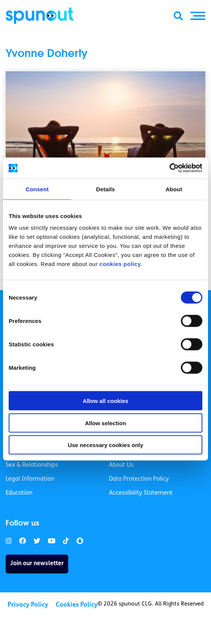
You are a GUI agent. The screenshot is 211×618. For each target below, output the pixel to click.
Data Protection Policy (139, 479)
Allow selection (105, 423)
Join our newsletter (37, 564)
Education (19, 493)
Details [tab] (105, 189)
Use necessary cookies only (105, 445)
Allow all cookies (105, 401)
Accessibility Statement (141, 493)
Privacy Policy (28, 605)
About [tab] (173, 189)
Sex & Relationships (32, 465)
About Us (121, 465)
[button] (197, 16)
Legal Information (30, 479)
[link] (9, 541)
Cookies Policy (77, 605)
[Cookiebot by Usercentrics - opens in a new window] (169, 168)
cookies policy (120, 264)
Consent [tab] (37, 189)
